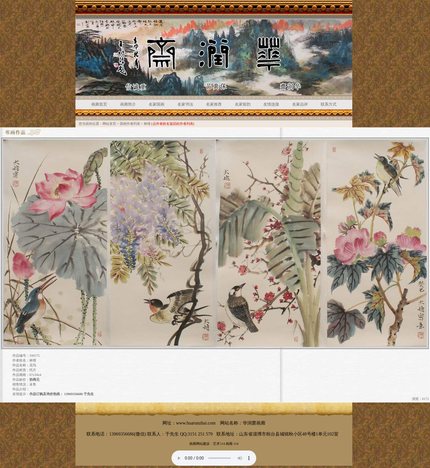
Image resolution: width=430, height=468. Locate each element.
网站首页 (109, 124)
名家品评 (300, 104)
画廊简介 (128, 104)
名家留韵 (243, 104)
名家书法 (185, 104)
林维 (147, 124)
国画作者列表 (130, 124)
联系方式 (328, 104)
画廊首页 (99, 104)
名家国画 (156, 104)
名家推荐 (214, 104)
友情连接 (271, 104)
